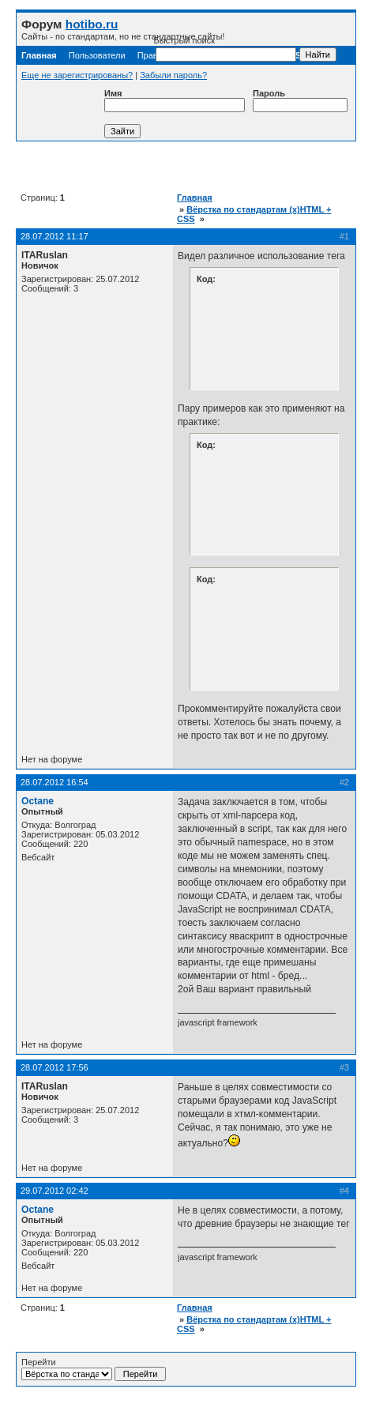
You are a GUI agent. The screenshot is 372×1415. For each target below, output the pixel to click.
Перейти (93, 1369)
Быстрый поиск (225, 49)
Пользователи (97, 55)
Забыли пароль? (173, 75)
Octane (37, 801)
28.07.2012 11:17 (54, 236)
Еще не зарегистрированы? (77, 75)
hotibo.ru (92, 24)
